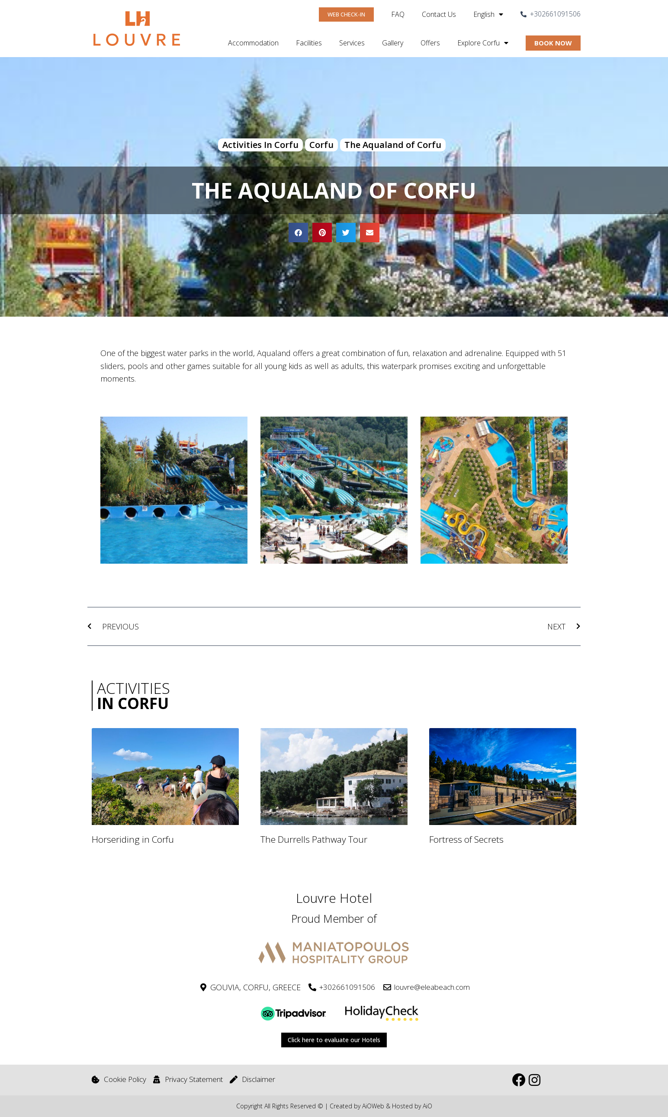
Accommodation (253, 43)
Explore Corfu (482, 43)
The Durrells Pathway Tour (313, 840)
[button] (298, 232)
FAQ (398, 14)
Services (352, 43)
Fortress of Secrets (466, 840)
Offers (430, 43)
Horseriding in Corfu (133, 840)
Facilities (309, 43)
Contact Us (439, 14)
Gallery (392, 43)
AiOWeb (373, 1106)
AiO (427, 1106)
